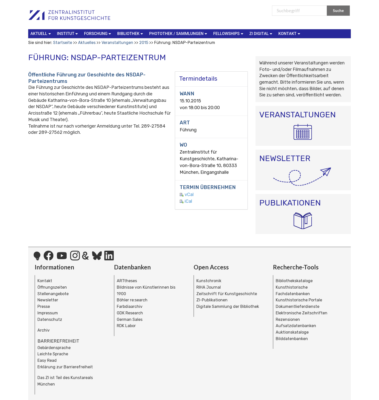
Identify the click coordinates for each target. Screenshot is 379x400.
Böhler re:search (132, 300)
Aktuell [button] (41, 33)
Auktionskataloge (292, 332)
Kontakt (44, 280)
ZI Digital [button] (261, 33)
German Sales (129, 319)
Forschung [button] (98, 33)
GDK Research (130, 313)
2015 (143, 42)
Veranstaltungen (117, 42)
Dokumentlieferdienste (297, 306)
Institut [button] (68, 33)
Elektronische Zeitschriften (301, 313)
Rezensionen (288, 319)
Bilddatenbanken (292, 338)
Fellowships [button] (229, 33)
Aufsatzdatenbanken (296, 325)
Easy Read (47, 360)
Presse (43, 306)
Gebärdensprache (54, 347)
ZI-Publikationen (212, 300)
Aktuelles (87, 42)
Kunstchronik (208, 280)
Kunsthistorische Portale (299, 300)
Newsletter (47, 300)
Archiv (43, 330)
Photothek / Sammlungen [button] (178, 33)
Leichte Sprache (52, 354)
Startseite (62, 42)
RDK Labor (126, 325)
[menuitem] (41, 33)
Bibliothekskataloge (294, 280)
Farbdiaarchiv (129, 306)
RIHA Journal (208, 287)
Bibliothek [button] (130, 33)
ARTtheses (127, 280)
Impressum (47, 313)
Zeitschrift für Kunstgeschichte (226, 293)
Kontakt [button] (289, 33)
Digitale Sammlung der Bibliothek (227, 306)
